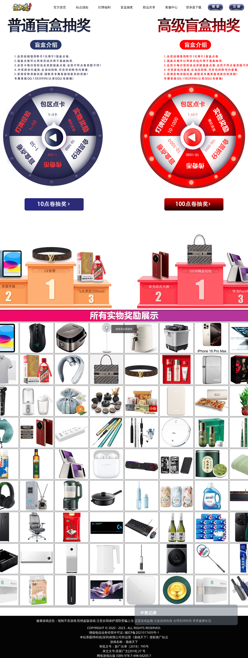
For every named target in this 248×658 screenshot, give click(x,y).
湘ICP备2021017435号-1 (142, 632)
